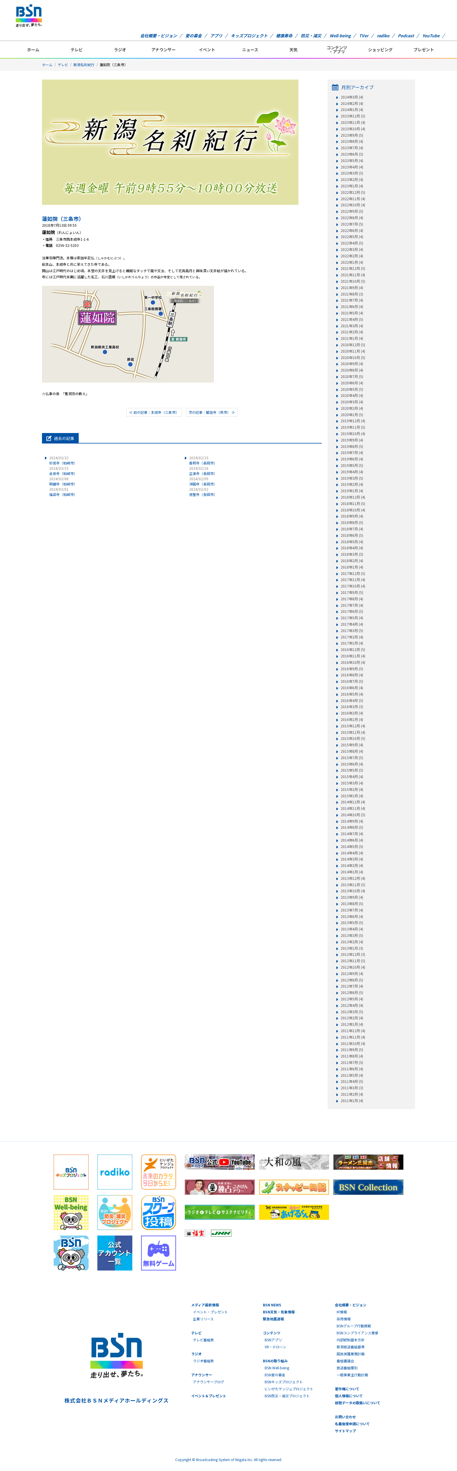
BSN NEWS (272, 1304)
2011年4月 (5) (352, 1081)
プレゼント (424, 49)
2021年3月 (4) (352, 325)
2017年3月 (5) (352, 630)
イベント (207, 49)
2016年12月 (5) (353, 649)
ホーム (33, 49)
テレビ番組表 (203, 1339)
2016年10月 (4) (353, 662)
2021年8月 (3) (352, 294)
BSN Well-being (277, 1367)
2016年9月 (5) (352, 668)
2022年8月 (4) (352, 217)
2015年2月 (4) (352, 789)
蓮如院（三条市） (63, 218)
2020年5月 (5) (352, 389)
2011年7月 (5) (352, 1062)
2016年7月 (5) (352, 681)
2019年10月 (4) (353, 433)
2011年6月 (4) (352, 1069)
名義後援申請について (352, 1423)
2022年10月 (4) (353, 205)
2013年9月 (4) (352, 897)
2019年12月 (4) (353, 420)
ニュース (250, 49)
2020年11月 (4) (353, 351)
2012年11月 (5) (353, 960)
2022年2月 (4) (352, 256)
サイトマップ (345, 1430)
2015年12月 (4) (353, 726)
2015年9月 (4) (352, 744)
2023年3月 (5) (352, 173)
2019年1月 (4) (352, 490)
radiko (383, 35)
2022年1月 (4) (352, 262)
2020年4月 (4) (352, 395)
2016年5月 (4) (352, 694)
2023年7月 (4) (352, 147)
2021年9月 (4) (352, 287)
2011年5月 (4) (352, 1075)
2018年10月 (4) (353, 510)
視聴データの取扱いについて (357, 1402)
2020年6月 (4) (352, 383)
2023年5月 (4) (352, 160)
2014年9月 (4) (352, 821)
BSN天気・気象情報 (279, 1311)
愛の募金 (193, 35)
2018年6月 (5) (352, 535)
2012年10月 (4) (353, 967)
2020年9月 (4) (352, 363)
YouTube (431, 35)
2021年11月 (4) (353, 274)
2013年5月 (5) (352, 922)
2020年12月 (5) (353, 344)
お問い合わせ (345, 1416)
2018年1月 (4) (352, 567)
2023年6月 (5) (352, 154)
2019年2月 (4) (352, 484)
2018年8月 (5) (352, 522)
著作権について (347, 1388)
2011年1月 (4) (352, 1100)
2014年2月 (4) (352, 865)
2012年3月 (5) (352, 1011)
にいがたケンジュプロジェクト (289, 1388)
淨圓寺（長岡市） (203, 481)
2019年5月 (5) (352, 465)
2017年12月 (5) (353, 573)
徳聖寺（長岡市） (203, 492)
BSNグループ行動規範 (354, 1325)
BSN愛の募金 (275, 1374)
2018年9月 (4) (352, 516)
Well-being (340, 35)
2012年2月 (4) (352, 1018)
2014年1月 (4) (352, 872)
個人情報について (349, 1395)
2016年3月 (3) (352, 706)
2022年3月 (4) (352, 249)
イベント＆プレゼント (208, 1395)
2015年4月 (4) (352, 776)
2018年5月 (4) (352, 541)
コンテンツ (271, 1332)
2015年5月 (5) (352, 770)
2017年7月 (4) (352, 605)
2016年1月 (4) (352, 719)
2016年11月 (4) (353, 656)
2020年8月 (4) (352, 370)
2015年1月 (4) (352, 795)
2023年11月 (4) (353, 122)
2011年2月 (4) (352, 1094)
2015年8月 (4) (352, 751)
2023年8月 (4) (352, 141)
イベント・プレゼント (210, 1311)
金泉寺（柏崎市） (63, 471)
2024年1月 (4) (352, 109)
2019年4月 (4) (352, 471)
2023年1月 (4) (352, 186)
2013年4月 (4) (352, 929)
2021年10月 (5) (353, 281)
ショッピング (380, 49)
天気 (293, 49)
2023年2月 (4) (352, 179)
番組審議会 (345, 1360)
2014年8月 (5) (352, 827)
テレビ (77, 49)
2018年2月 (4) (352, 560)
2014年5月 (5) (352, 846)
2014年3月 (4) (352, 859)
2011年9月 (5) (352, 1049)
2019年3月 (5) (352, 478)
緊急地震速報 (273, 1318)
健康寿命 (284, 35)
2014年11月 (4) (353, 808)
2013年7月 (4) (352, 910)
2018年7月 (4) (352, 529)
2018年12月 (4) (353, 497)
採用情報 (344, 1318)
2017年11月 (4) (353, 579)
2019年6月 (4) (352, 459)
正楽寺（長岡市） (203, 471)
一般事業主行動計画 (352, 1374)
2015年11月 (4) (353, 732)
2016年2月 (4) (352, 713)
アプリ (216, 35)
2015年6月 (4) (352, 764)
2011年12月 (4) (353, 1030)
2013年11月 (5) (353, 884)
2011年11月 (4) (353, 1037)
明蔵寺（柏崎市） (63, 481)
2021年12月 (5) (353, 268)
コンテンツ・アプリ (337, 49)
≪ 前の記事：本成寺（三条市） (154, 412)
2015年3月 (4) (352, 783)
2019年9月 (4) (352, 440)
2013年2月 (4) (352, 941)
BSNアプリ (273, 1339)
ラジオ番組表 (203, 1360)
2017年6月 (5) (352, 611)
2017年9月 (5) (352, 592)
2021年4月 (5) (352, 319)
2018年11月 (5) (353, 503)
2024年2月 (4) (352, 103)
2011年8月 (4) (352, 1056)
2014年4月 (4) (352, 853)
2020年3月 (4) (352, 402)
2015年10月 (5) (353, 738)
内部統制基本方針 (351, 1339)
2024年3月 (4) (352, 97)
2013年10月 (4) (353, 890)
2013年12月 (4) (353, 878)
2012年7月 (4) (352, 986)
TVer (363, 35)
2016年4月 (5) (352, 700)
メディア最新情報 (205, 1304)
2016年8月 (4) (352, 675)
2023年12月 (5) (353, 116)
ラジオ (120, 49)
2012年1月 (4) (352, 1024)
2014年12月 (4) (353, 802)
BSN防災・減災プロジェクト (287, 1395)
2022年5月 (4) (352, 236)
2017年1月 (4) (352, 643)
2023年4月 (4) (352, 167)
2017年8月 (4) (352, 599)
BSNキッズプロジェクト (284, 1381)
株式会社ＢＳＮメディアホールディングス (116, 1400)
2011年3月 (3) (352, 1087)
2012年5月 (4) (352, 999)
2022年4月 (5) (352, 243)
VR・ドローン (275, 1346)
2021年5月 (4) (352, 313)
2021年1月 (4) (352, 338)
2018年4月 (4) (352, 548)
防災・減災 (311, 35)
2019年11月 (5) (353, 427)
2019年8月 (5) (352, 446)
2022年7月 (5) (352, 224)
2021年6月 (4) (352, 306)
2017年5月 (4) (352, 617)
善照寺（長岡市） (203, 460)
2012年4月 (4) (352, 1005)
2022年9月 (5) (352, 211)
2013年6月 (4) (352, 916)
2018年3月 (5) (352, 554)
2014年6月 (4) (352, 840)
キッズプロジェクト (249, 35)
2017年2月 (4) (352, 637)
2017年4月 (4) (352, 624)
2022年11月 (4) (353, 198)
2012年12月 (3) (353, 954)
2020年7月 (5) (352, 376)
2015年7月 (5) (352, 757)
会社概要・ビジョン (158, 35)
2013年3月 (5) (352, 935)
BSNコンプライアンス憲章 (357, 1332)
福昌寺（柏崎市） (63, 492)
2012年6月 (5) (352, 992)
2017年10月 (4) (353, 586)
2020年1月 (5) (352, 414)
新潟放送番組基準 (351, 1346)
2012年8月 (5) (352, 980)
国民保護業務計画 (351, 1353)
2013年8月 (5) (352, 903)
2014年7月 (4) (352, 833)
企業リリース (203, 1318)
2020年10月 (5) (353, 357)
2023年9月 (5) (352, 135)
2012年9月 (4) (352, 973)
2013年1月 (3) (352, 948)
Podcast (406, 35)
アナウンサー (163, 49)
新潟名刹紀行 (83, 64)
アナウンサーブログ (208, 1381)
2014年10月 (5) (353, 814)
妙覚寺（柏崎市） (63, 460)
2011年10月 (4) (353, 1043)
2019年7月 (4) (352, 452)
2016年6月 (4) (352, 687)
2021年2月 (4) (352, 332)
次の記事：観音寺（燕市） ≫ (212, 412)
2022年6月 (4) (352, 230)
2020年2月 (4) (352, 408)
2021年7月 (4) (352, 300)
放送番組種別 (347, 1367)
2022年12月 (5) (353, 192)
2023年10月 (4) (353, 128)
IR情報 (342, 1311)
